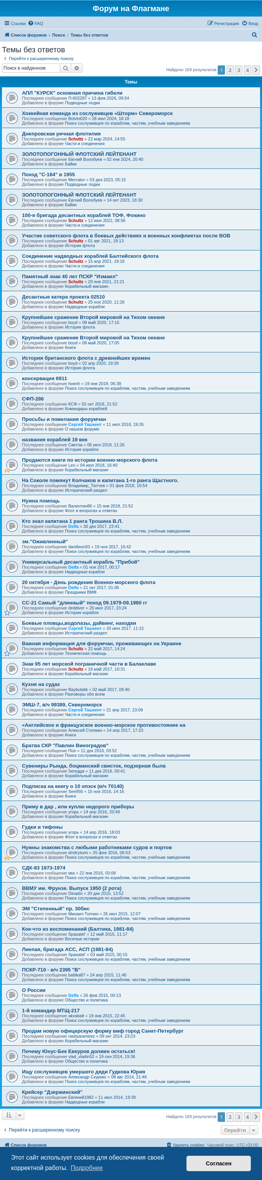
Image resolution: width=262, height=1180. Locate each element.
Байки (70, 164)
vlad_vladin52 (81, 1056)
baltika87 (76, 975)
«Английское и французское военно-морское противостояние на (103, 725)
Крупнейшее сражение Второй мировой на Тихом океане (93, 317)
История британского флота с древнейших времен (86, 358)
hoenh (74, 383)
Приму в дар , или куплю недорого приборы (78, 806)
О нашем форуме (82, 429)
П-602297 (77, 98)
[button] (256, 70)
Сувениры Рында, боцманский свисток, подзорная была (94, 766)
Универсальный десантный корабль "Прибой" (80, 562)
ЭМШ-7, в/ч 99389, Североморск (62, 705)
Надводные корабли (84, 306)
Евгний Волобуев (85, 159)
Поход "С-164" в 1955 (48, 174)
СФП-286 (33, 399)
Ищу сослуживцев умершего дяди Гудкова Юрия (83, 1072)
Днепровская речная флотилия (61, 134)
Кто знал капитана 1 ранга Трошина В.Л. (72, 521)
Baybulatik (78, 689)
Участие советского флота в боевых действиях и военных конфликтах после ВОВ (126, 236)
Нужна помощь (41, 501)
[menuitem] (35, 23)
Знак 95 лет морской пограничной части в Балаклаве (89, 664)
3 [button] (238, 70)
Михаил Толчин (83, 913)
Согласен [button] (219, 1163)
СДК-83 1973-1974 (44, 868)
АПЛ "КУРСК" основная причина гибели (72, 93)
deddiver (76, 608)
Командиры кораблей (86, 408)
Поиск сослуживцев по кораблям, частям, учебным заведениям (127, 123)
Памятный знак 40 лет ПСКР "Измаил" (70, 276)
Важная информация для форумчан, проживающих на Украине (101, 643)
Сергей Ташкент (85, 424)
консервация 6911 (44, 378)
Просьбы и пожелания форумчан (64, 419)
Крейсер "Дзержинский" (52, 1092)
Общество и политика (86, 1000)
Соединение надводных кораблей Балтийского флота (90, 256)
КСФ (72, 404)
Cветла (75, 444)
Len (71, 465)
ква (71, 873)
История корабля (81, 449)
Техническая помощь (85, 653)
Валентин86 (80, 506)
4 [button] (247, 70)
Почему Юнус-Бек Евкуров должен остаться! (78, 1051)
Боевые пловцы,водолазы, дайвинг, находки (79, 623)
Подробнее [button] (87, 1168)
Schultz (75, 139)
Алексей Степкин (85, 730)
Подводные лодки (82, 102)
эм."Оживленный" (45, 541)
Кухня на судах (41, 684)
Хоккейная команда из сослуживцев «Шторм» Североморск (97, 113)
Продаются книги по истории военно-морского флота (90, 460)
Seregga (76, 771)
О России (33, 990)
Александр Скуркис (87, 1077)
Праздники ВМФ (80, 592)
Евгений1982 (81, 1097)
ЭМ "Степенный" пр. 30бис (56, 908)
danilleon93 (79, 546)
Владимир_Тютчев (86, 485)
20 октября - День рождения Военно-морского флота (88, 582)
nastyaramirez (81, 1036)
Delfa (73, 526)
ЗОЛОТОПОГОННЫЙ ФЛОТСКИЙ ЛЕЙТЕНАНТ (79, 154)
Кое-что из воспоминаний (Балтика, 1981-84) (78, 929)
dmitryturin (78, 852)
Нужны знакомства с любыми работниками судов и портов (97, 847)
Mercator (76, 179)
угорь (73, 811)
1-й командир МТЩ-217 (51, 1010)
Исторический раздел (86, 490)
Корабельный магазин (86, 286)
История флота (80, 245)
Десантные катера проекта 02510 (63, 297)
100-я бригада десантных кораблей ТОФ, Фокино (84, 215)
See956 (75, 791)
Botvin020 (77, 118)
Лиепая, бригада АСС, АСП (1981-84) (67, 949)
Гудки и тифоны (42, 827)
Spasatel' (77, 934)
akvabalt (76, 1015)
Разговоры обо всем (84, 694)
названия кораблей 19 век (54, 439)
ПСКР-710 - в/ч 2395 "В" (51, 970)
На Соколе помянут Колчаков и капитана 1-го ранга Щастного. (100, 480)
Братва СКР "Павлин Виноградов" (65, 745)
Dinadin (75, 893)
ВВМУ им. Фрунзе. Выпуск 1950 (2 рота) (71, 888)
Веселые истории (82, 938)
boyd (72, 322)
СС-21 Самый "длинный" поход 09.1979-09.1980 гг (84, 603)
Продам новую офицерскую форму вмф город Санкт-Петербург (103, 1031)
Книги (70, 347)
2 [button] (230, 70)
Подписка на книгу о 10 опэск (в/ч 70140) (73, 786)
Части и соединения (84, 143)
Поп (72, 750)
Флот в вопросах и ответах (91, 510)
